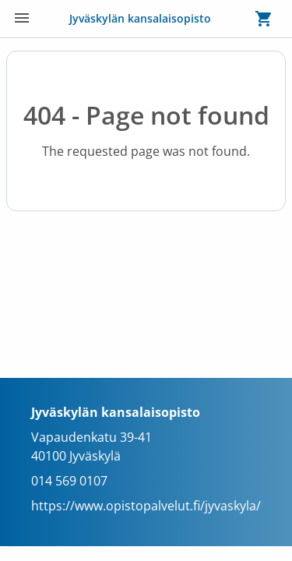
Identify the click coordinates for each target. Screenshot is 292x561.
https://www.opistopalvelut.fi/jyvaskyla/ (146, 505)
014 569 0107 (69, 480)
